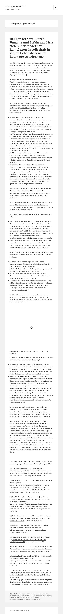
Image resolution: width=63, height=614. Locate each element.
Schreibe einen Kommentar (33, 599)
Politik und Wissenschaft (38, 595)
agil (22, 594)
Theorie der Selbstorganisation (18, 597)
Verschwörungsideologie (16, 599)
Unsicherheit (30, 597)
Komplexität (45, 594)
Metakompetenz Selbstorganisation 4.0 (20, 595)
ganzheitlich (26, 594)
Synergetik (49, 595)
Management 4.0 (15, 6)
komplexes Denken (36, 594)
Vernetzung (38, 597)
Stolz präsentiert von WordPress (19, 610)
